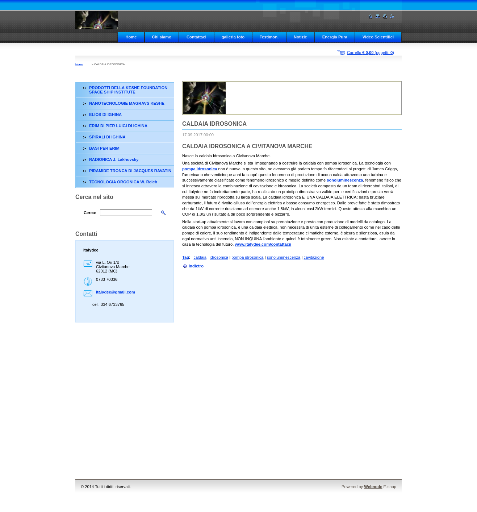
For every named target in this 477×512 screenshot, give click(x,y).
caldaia (200, 257)
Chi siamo (161, 37)
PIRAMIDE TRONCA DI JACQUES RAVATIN (130, 170)
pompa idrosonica (199, 169)
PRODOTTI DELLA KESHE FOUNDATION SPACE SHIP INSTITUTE (128, 90)
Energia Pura (334, 37)
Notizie (300, 37)
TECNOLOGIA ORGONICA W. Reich (123, 182)
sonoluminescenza (345, 180)
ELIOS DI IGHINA (105, 114)
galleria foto (233, 37)
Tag (185, 257)
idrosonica (219, 257)
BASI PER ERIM (104, 148)
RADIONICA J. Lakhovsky (113, 159)
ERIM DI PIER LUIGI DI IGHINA (118, 126)
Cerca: (90, 213)
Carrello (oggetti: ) (370, 52)
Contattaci (196, 37)
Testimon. (269, 37)
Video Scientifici (378, 37)
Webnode (373, 486)
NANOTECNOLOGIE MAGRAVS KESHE (126, 103)
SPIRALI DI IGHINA (107, 137)
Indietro (196, 266)
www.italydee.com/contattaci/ (263, 244)
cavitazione (314, 257)
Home (131, 37)
